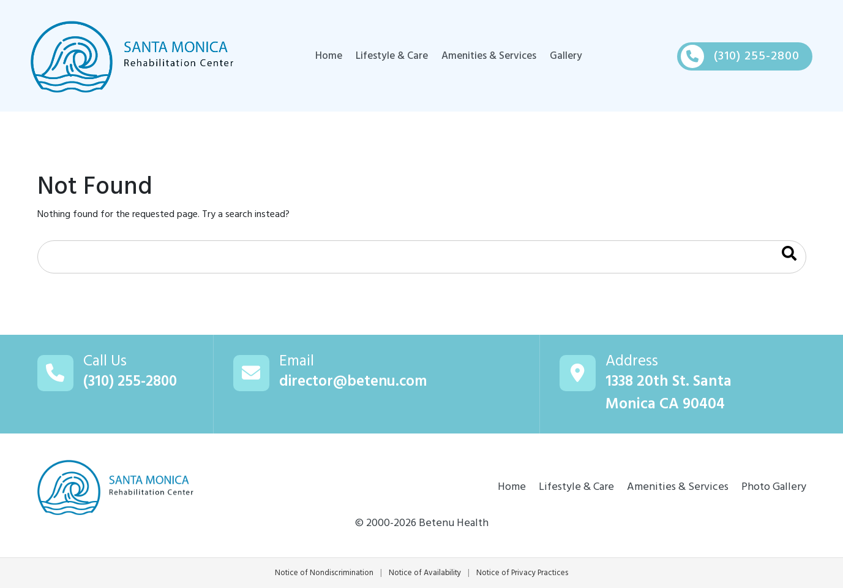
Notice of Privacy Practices (522, 573)
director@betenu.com (354, 382)
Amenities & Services (489, 56)
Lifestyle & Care (390, 56)
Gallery (567, 56)
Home (325, 56)
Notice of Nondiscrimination (323, 573)
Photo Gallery (773, 487)
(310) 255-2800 (131, 382)
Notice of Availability (424, 573)
